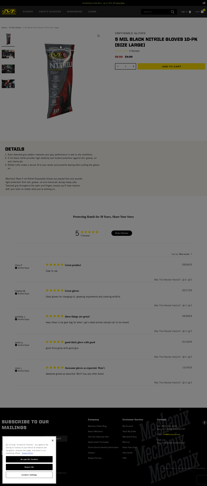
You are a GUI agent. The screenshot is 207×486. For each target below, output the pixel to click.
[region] (29, 460)
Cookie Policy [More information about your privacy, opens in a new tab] (27, 453)
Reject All (29, 467)
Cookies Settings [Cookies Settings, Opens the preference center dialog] (29, 475)
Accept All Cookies (29, 459)
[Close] (52, 440)
